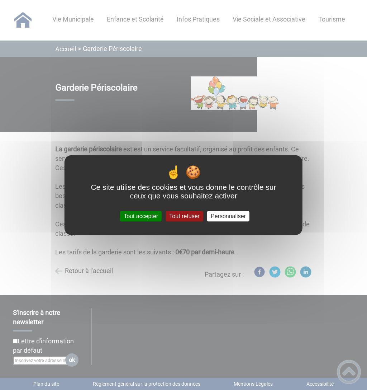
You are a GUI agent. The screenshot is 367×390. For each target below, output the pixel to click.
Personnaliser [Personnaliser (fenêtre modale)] (228, 216)
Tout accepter (141, 216)
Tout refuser (184, 216)
